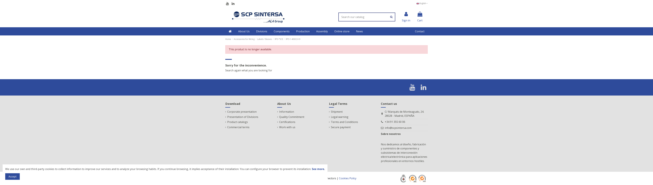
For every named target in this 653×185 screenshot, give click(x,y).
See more (318, 169)
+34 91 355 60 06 (395, 122)
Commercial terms (238, 127)
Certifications (287, 122)
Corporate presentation (242, 111)
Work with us (287, 127)
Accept (12, 176)
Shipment (337, 111)
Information (286, 111)
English (422, 3)
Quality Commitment (291, 117)
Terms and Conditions (344, 122)
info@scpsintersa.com (398, 128)
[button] (244, 31)
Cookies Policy (347, 178)
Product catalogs (237, 122)
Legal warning (339, 117)
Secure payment (341, 127)
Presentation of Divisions (242, 117)
